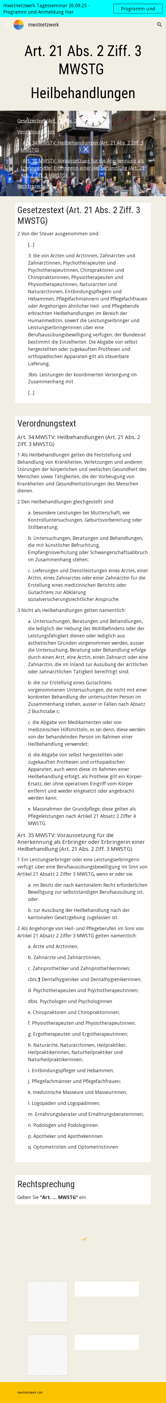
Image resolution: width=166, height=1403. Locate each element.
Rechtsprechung (35, 186)
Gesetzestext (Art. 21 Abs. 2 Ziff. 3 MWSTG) (63, 120)
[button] (6, 24)
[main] (83, 72)
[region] (83, 8)
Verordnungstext (35, 131)
